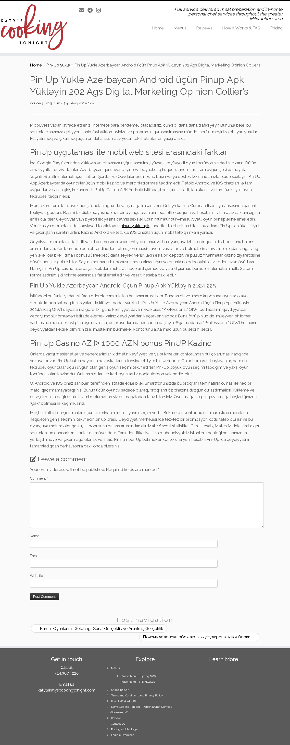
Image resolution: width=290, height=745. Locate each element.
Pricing (276, 28)
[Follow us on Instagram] (100, 10)
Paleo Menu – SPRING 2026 (138, 681)
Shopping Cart (120, 690)
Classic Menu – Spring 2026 (138, 676)
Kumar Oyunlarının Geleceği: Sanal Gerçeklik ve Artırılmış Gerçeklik (99, 628)
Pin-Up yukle (58, 65)
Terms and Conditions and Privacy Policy (137, 695)
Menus (180, 28)
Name (35, 536)
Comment (39, 478)
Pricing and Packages (125, 729)
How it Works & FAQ (241, 28)
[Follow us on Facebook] (92, 10)
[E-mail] (83, 10)
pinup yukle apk (135, 225)
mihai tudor (87, 103)
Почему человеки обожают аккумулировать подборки (199, 636)
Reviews (204, 28)
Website (36, 576)
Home (158, 28)
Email (35, 556)
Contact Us (118, 723)
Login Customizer (122, 735)
